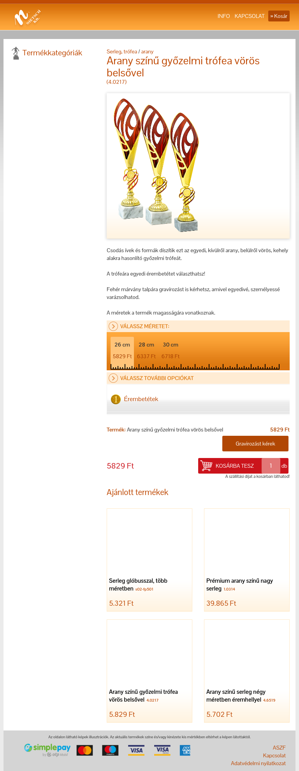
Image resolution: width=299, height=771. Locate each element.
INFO (224, 15)
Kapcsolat (274, 755)
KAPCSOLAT (250, 15)
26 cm (122, 350)
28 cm (146, 350)
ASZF (279, 747)
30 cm (171, 350)
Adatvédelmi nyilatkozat (258, 763)
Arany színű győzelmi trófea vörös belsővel (143, 696)
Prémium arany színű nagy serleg (239, 585)
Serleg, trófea (122, 51)
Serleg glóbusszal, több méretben (138, 585)
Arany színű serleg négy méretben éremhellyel (241, 696)
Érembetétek (134, 399)
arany (147, 51)
